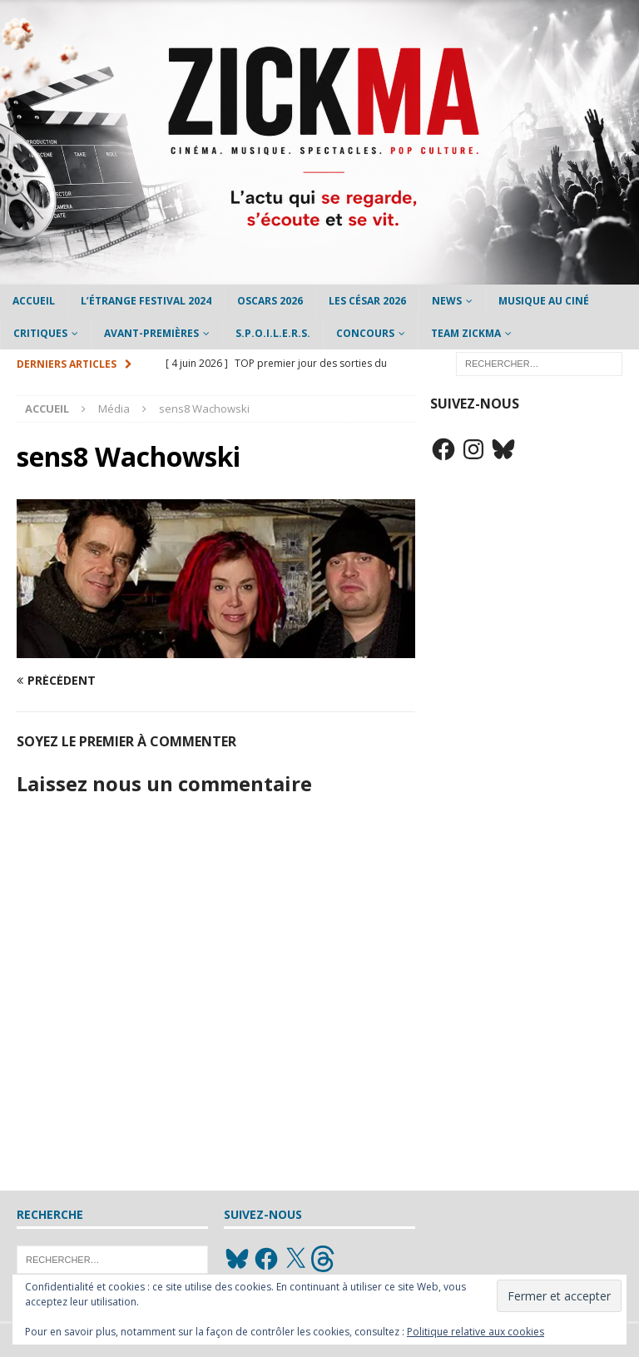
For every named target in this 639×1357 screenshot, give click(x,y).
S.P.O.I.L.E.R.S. (272, 333)
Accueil (33, 301)
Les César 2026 (367, 301)
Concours (365, 333)
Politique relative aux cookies (475, 1332)
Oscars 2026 (270, 301)
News (447, 301)
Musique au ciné (543, 301)
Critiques (40, 333)
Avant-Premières (151, 333)
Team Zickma (466, 333)
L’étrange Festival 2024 (146, 301)
